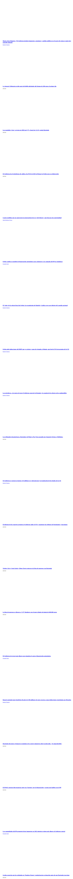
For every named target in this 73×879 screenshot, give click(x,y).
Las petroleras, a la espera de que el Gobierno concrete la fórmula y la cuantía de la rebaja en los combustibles (35, 393)
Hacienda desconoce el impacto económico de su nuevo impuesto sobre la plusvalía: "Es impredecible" (32, 743)
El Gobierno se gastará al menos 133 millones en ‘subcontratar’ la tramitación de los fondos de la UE (32, 480)
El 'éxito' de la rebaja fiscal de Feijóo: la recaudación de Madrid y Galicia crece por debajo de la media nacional (35, 305)
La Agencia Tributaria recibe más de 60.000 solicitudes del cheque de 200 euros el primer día (29, 86)
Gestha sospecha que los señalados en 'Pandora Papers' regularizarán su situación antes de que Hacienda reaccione (36, 875)
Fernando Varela (6, 263)
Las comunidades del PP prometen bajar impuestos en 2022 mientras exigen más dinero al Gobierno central (34, 831)
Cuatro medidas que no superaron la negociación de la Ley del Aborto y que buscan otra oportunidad (32, 217)
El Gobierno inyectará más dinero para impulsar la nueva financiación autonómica (27, 656)
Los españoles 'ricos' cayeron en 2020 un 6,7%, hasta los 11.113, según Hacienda (26, 130)
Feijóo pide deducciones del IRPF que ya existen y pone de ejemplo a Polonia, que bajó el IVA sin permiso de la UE (36, 349)
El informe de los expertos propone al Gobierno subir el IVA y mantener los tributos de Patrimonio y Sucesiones (35, 524)
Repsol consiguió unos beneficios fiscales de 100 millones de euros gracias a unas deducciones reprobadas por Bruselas (37, 700)
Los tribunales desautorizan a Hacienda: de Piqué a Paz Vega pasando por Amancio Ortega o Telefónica (33, 437)
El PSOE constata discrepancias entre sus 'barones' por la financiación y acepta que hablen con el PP (32, 787)
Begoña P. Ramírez (6, 44)
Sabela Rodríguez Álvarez (7, 220)
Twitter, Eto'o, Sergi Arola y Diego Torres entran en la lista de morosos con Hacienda (27, 568)
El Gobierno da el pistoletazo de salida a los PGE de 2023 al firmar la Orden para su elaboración (31, 174)
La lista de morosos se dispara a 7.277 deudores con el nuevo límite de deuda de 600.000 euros (30, 612)
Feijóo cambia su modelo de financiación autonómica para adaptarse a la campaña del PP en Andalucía (33, 261)
